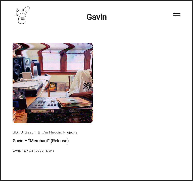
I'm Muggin (51, 132)
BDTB (18, 132)
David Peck (20, 150)
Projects (70, 132)
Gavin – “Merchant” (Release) (41, 140)
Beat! (29, 132)
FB (37, 132)
